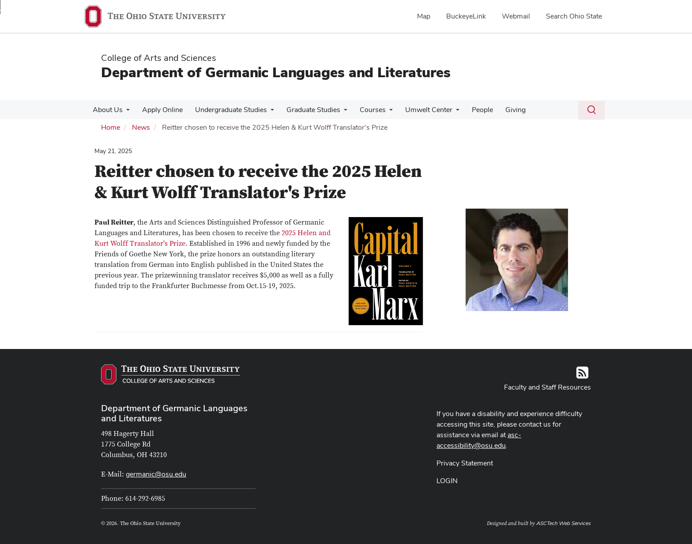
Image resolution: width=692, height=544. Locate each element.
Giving (502, 109)
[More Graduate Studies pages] (337, 112)
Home (110, 127)
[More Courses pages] (381, 112)
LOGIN (447, 480)
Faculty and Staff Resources (547, 387)
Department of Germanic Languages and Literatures (276, 72)
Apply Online (159, 109)
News (141, 127)
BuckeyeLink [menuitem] (466, 16)
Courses (365, 109)
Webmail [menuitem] (516, 16)
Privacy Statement (464, 463)
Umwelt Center (419, 109)
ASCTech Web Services (563, 523)
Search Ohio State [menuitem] (574, 16)
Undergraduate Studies (227, 109)
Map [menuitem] (423, 16)
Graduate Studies (307, 109)
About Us (107, 109)
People (470, 109)
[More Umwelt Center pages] (446, 112)
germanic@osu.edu (156, 474)
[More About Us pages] (125, 112)
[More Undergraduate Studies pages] (266, 112)
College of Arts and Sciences (158, 58)
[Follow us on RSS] (582, 375)
